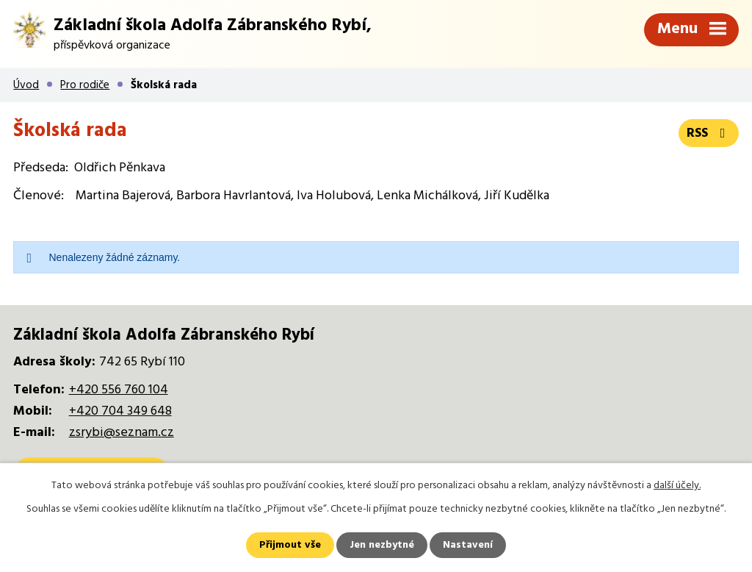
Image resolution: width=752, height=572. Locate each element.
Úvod (26, 85)
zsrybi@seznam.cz (121, 432)
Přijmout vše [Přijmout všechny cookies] (290, 545)
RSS (709, 133)
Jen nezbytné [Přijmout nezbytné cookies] (382, 545)
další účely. (677, 485)
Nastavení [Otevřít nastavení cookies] (468, 545)
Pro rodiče (84, 85)
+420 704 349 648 (120, 411)
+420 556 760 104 (118, 390)
